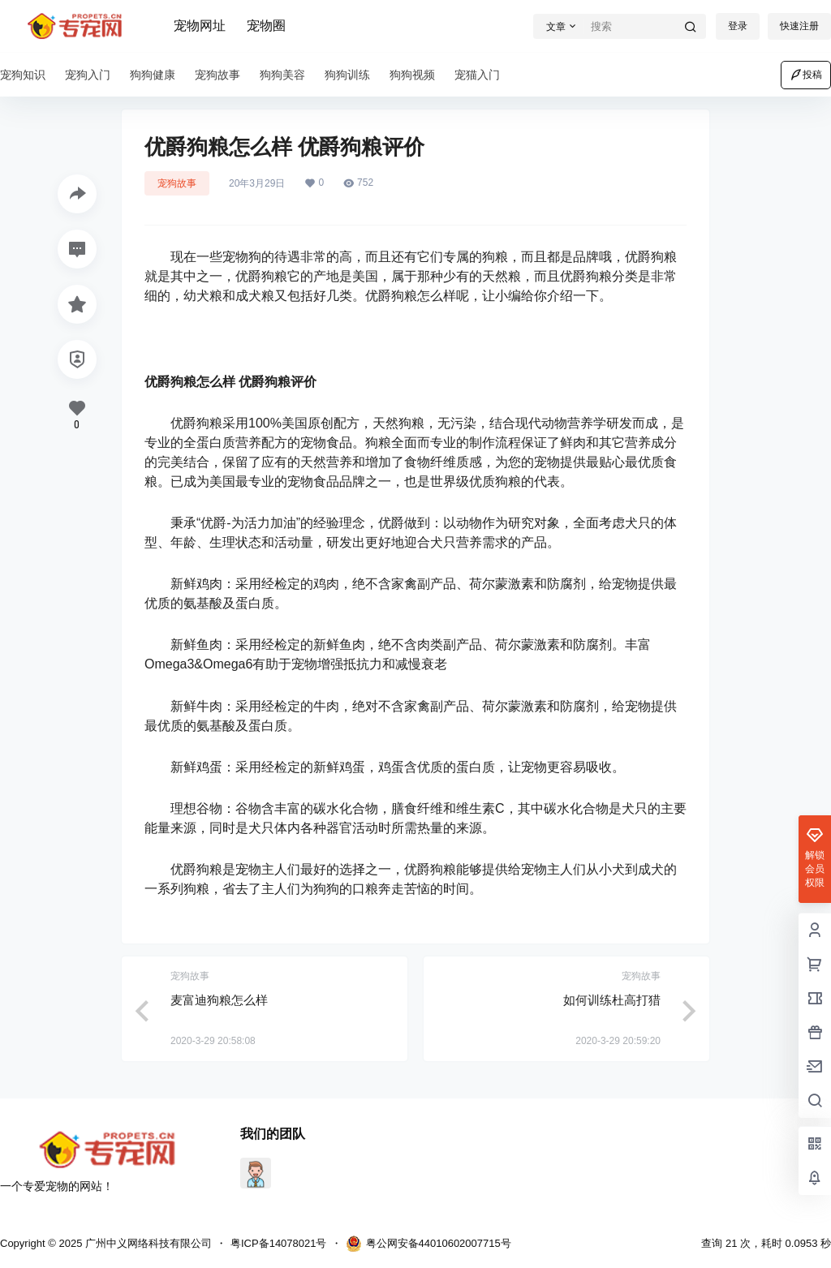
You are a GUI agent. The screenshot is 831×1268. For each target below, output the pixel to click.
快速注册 (799, 26)
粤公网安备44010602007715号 (428, 1244)
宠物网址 (200, 25)
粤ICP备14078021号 (278, 1243)
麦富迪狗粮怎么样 (219, 1000)
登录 (737, 26)
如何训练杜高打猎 (612, 1000)
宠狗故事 (176, 183)
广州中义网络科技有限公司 (147, 1243)
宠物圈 (266, 25)
